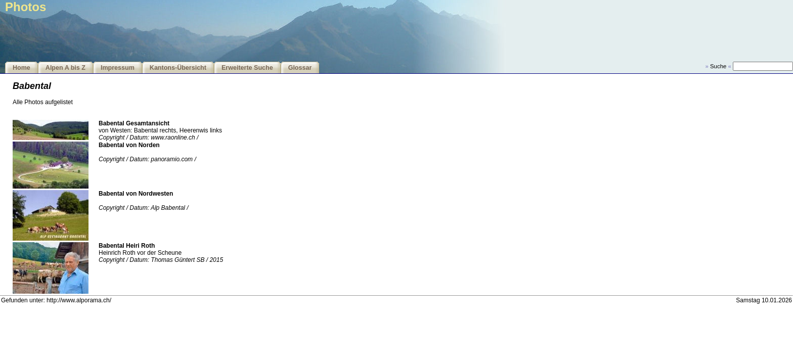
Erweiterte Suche (247, 67)
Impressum (118, 67)
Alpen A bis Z (65, 67)
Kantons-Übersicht (178, 67)
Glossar (300, 67)
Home (21, 67)
